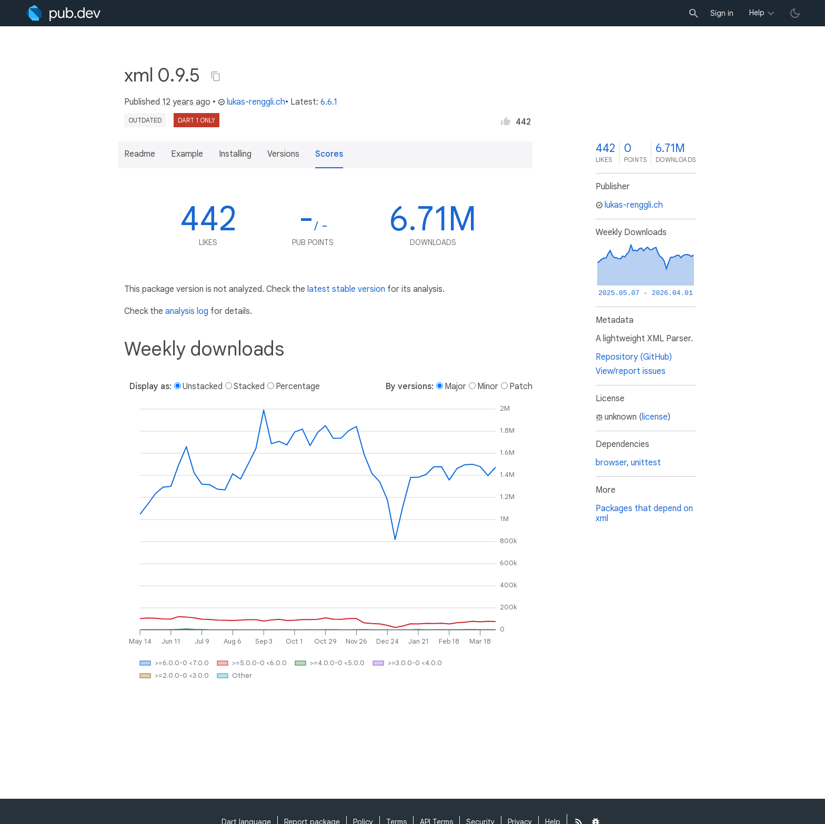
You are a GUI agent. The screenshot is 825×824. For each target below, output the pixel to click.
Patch (520, 386)
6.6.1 (328, 102)
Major (455, 386)
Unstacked (203, 386)
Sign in (721, 13)
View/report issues (631, 371)
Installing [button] (235, 154)
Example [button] (187, 154)
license (655, 417)
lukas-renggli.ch (251, 102)
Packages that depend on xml (644, 513)
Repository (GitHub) (634, 357)
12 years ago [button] (186, 102)
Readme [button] (139, 154)
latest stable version (346, 289)
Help (756, 12)
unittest (646, 462)
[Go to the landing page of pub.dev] (63, 13)
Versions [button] (283, 154)
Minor (487, 386)
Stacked (249, 386)
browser (611, 462)
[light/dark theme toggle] (795, 13)
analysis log (186, 311)
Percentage (298, 386)
